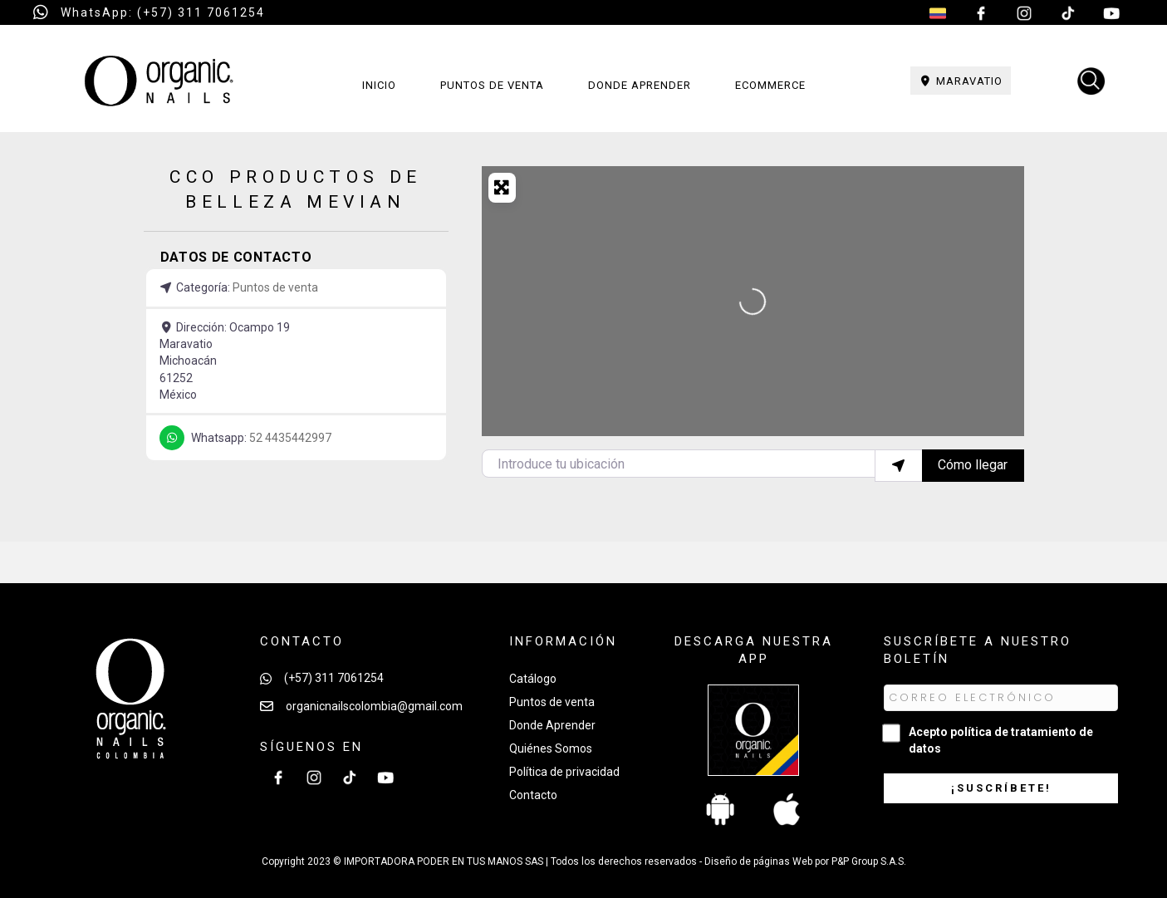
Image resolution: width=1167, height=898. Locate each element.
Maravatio (961, 81)
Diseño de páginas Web (759, 861)
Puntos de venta (492, 85)
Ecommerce (770, 85)
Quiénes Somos (550, 748)
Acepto (1001, 740)
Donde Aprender (552, 725)
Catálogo (533, 678)
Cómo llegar (973, 465)
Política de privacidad (564, 771)
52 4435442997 (290, 437)
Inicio (379, 85)
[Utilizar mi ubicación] (899, 465)
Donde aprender (639, 85)
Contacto (533, 795)
